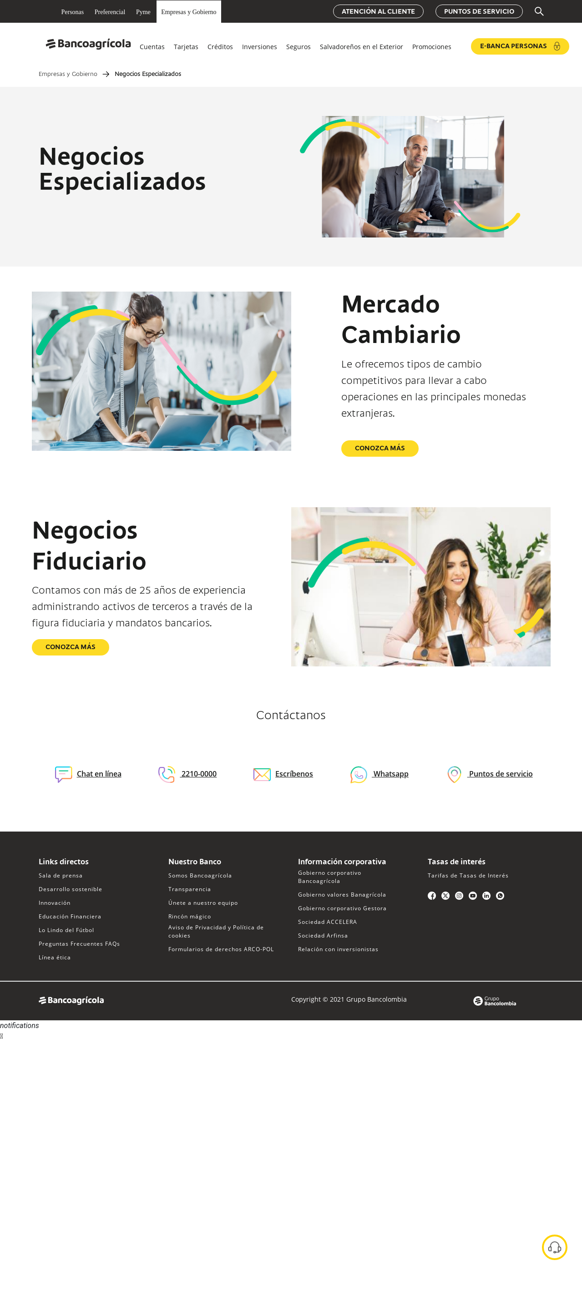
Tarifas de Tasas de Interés (468, 875)
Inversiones (259, 46)
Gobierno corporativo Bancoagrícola (329, 877)
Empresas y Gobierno (188, 12)
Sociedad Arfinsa (323, 935)
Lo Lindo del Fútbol (66, 930)
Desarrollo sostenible (70, 889)
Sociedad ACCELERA (327, 922)
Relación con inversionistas (338, 949)
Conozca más (380, 448)
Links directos (64, 862)
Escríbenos (283, 774)
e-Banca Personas (520, 46)
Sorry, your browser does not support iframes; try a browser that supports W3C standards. (68, 1076)
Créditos (220, 46)
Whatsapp (390, 774)
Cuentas (152, 46)
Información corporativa (342, 862)
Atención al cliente (378, 11)
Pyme (143, 12)
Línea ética (55, 957)
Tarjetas (186, 46)
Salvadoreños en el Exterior (361, 46)
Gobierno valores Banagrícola (342, 894)
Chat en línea (88, 774)
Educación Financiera (70, 916)
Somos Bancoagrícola (200, 875)
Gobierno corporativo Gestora (342, 908)
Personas (72, 12)
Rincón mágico (189, 916)
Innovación (55, 903)
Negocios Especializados (148, 74)
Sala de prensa (61, 875)
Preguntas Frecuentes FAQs (79, 944)
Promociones (431, 46)
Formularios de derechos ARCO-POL (221, 949)
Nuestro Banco (194, 862)
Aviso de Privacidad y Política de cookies (216, 931)
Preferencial (110, 12)
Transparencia (189, 889)
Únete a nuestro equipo (203, 903)
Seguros (298, 46)
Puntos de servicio (479, 11)
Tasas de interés (457, 862)
